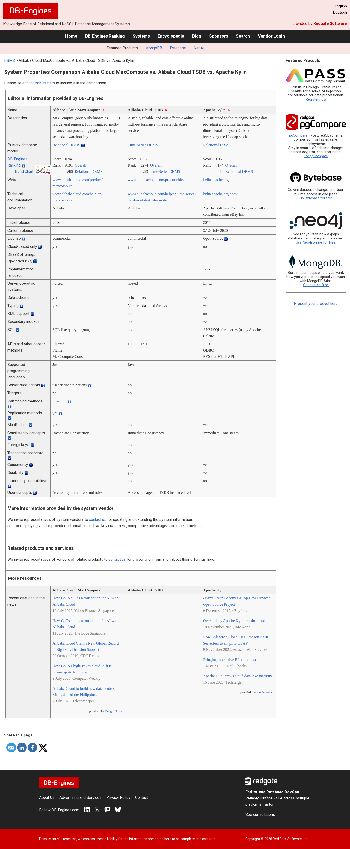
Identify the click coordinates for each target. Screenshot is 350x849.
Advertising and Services (80, 797)
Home (71, 35)
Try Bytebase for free (316, 198)
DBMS (9, 60)
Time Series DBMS (143, 145)
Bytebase (178, 48)
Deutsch (340, 12)
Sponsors (218, 35)
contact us (97, 519)
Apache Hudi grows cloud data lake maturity (237, 676)
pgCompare (298, 135)
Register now (316, 99)
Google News (113, 711)
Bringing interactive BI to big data (229, 660)
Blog (196, 35)
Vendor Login (271, 35)
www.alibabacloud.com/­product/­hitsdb (157, 180)
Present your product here (316, 303)
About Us (47, 797)
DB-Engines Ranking (105, 35)
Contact (141, 797)
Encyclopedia (171, 35)
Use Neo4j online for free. (316, 242)
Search (243, 35)
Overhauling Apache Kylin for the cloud (234, 621)
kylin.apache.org (216, 180)
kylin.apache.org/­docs (220, 194)
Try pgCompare (316, 156)
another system (42, 83)
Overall (80, 165)
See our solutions (260, 814)
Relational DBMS (66, 145)
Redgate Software (330, 23)
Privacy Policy (118, 797)
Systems (141, 35)
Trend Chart (23, 171)
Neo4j (199, 48)
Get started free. (316, 285)
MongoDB (153, 48)
